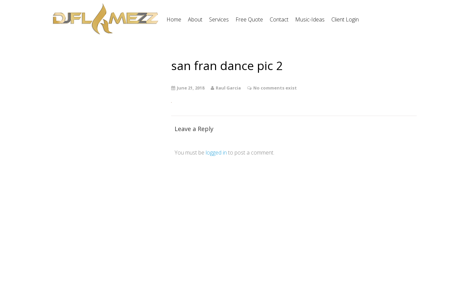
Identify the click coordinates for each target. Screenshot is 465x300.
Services (219, 19)
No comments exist (275, 88)
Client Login (345, 19)
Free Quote (249, 19)
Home (174, 19)
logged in (216, 152)
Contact (279, 19)
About (195, 19)
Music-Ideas (310, 19)
